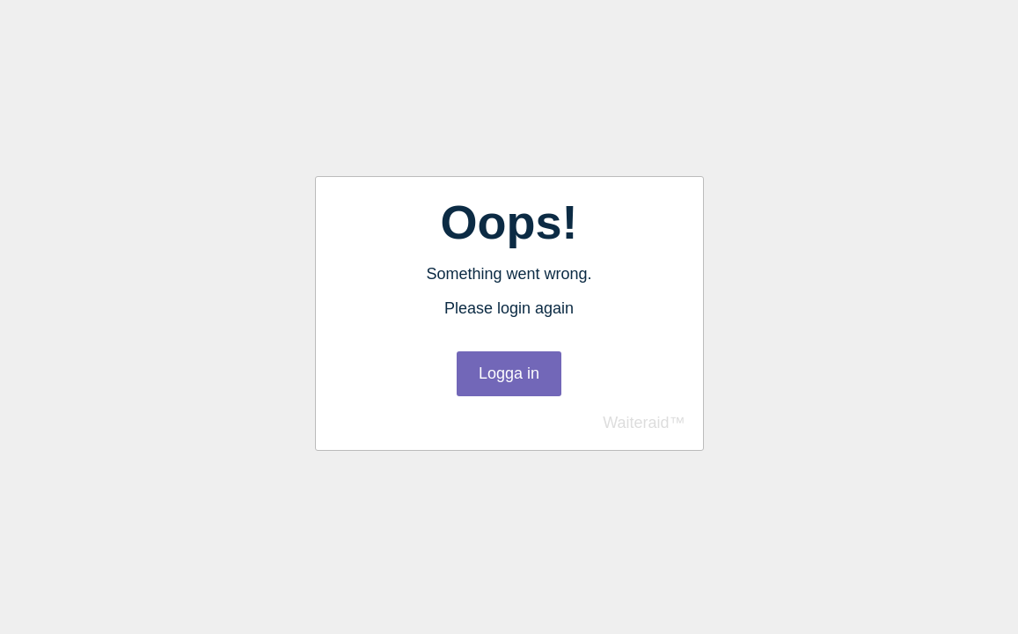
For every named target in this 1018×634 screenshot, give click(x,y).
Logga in (509, 373)
